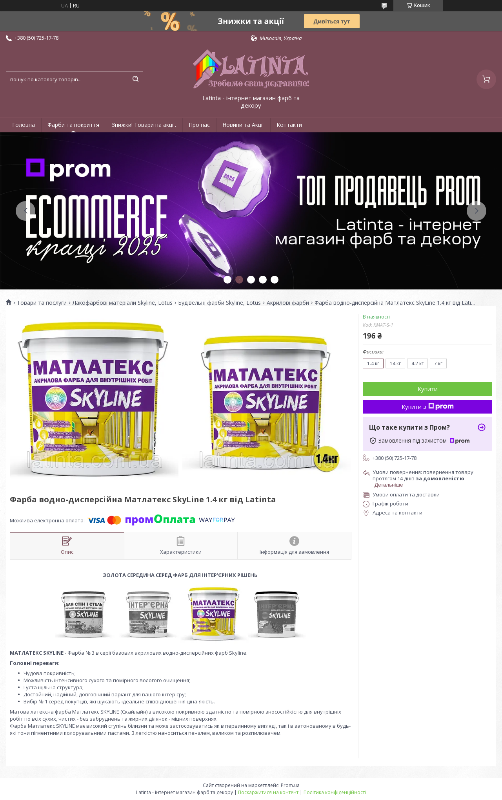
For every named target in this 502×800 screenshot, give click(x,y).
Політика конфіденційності (335, 792)
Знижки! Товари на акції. (144, 124)
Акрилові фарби (288, 302)
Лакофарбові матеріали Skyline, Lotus (123, 302)
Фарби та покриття (73, 124)
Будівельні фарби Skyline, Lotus (219, 302)
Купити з (428, 406)
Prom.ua (290, 785)
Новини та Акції (243, 124)
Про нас (199, 124)
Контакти (289, 124)
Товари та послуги (42, 302)
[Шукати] (135, 79)
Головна (23, 124)
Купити (428, 389)
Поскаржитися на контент (268, 792)
